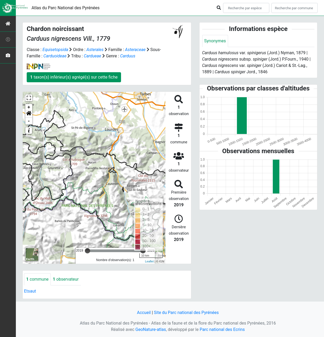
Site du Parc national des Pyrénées (186, 312)
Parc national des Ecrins (222, 329)
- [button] (28, 121)
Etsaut (30, 291)
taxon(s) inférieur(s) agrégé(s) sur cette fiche (74, 77)
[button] (28, 114)
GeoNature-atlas (150, 329)
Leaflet (149, 261)
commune (37, 279)
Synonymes (215, 40)
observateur (66, 279)
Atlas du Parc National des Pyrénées (65, 7)
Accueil (144, 312)
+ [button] (28, 107)
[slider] (87, 250)
